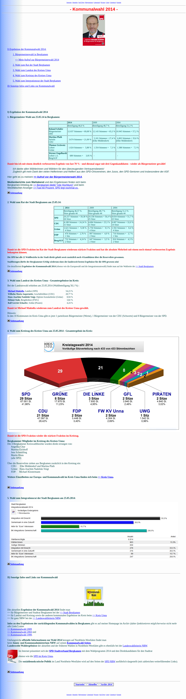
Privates (103, 2)
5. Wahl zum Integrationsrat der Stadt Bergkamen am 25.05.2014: (41, 498)
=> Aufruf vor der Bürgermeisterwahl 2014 (58, 177)
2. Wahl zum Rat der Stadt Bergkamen (31, 65)
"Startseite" (80, 684)
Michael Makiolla (16, 291)
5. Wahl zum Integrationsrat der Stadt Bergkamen (37, 80)
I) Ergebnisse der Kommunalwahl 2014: (26, 49)
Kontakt (119, 2)
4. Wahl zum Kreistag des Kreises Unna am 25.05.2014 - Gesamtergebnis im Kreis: (50, 331)
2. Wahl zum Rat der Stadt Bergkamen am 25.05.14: (34, 202)
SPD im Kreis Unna (43, 656)
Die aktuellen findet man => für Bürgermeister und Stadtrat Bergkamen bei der (38, 611)
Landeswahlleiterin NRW (135, 645)
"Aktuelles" (92, 684)
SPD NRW (110, 661)
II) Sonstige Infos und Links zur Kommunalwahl (31, 86)
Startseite (69, 2)
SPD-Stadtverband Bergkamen (65, 651)
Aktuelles (75, 2)
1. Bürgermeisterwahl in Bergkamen (30, 54)
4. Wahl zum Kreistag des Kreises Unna (32, 75)
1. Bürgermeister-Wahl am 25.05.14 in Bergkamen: (33, 117)
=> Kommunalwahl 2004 (19, 632)
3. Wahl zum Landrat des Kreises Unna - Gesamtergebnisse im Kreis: (43, 280)
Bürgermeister (89, 2)
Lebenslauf (97, 2)
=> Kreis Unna (105, 477)
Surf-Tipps (81, 2)
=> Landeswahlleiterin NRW (47, 618)
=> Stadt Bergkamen (144, 266)
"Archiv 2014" (106, 684)
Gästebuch (113, 2)
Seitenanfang (14, 193)
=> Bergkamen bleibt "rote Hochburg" (53, 185)
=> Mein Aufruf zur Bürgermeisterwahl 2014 (37, 59)
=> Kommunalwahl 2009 (19, 629)
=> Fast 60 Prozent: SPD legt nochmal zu (55, 187)
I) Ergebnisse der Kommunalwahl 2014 (27, 112)
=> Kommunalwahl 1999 (19, 634)
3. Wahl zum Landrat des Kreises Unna (32, 70)
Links (107, 2)
